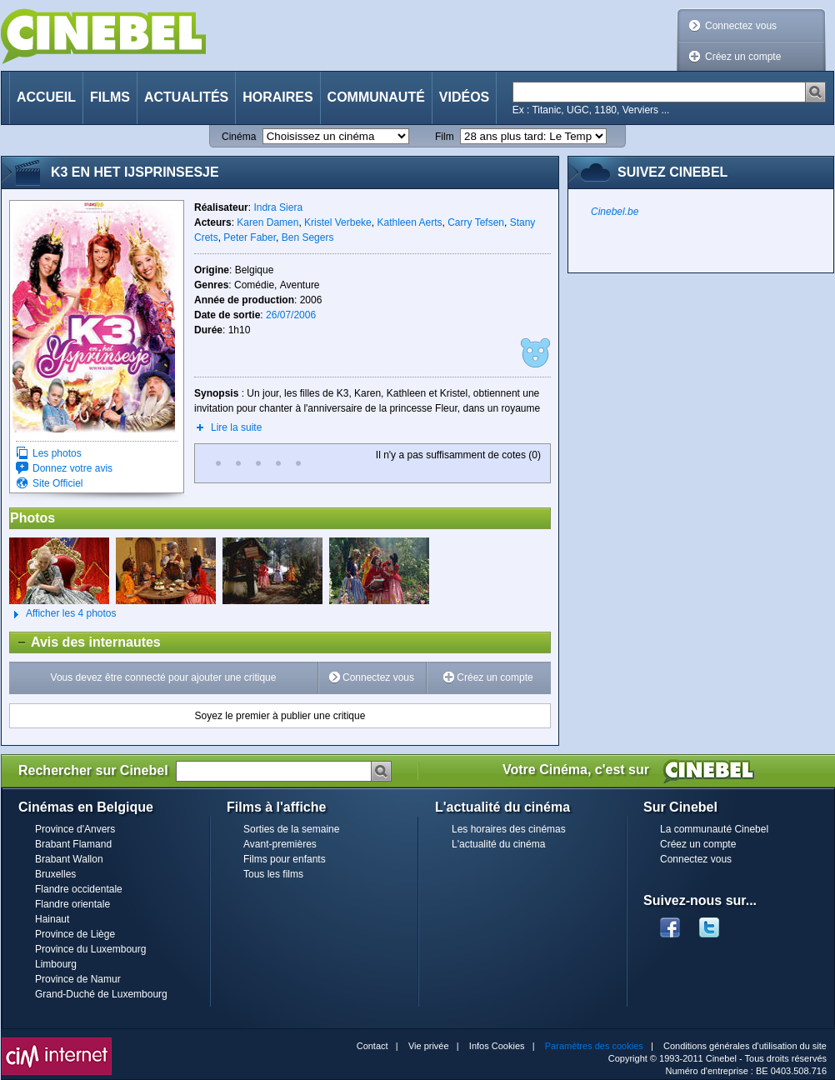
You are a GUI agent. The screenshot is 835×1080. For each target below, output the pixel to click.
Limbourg (56, 964)
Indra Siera (277, 207)
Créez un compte (743, 56)
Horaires (277, 97)
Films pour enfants (284, 859)
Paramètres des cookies (594, 1046)
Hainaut (52, 919)
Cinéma (239, 136)
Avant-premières (280, 844)
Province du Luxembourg (90, 949)
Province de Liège (75, 934)
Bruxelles (55, 874)
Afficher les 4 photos (63, 614)
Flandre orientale (72, 904)
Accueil (46, 97)
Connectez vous (741, 26)
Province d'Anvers (75, 829)
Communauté (376, 97)
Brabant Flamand (73, 844)
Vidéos (464, 97)
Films (110, 97)
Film (444, 136)
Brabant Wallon (69, 859)
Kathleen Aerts (409, 222)
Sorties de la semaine (291, 829)
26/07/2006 (291, 315)
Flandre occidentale (78, 889)
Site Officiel (57, 483)
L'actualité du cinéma (498, 844)
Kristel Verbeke (338, 222)
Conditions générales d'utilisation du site (745, 1046)
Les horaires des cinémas (509, 829)
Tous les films (273, 874)
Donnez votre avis (72, 468)
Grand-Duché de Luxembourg (101, 994)
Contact (372, 1046)
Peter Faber (249, 237)
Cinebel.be (614, 212)
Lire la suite (236, 427)
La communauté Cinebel (714, 829)
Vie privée (428, 1046)
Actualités (186, 97)
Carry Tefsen (476, 222)
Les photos (57, 453)
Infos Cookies (497, 1046)
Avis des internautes (85, 642)
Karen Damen (267, 222)
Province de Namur (78, 979)
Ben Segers (308, 237)
